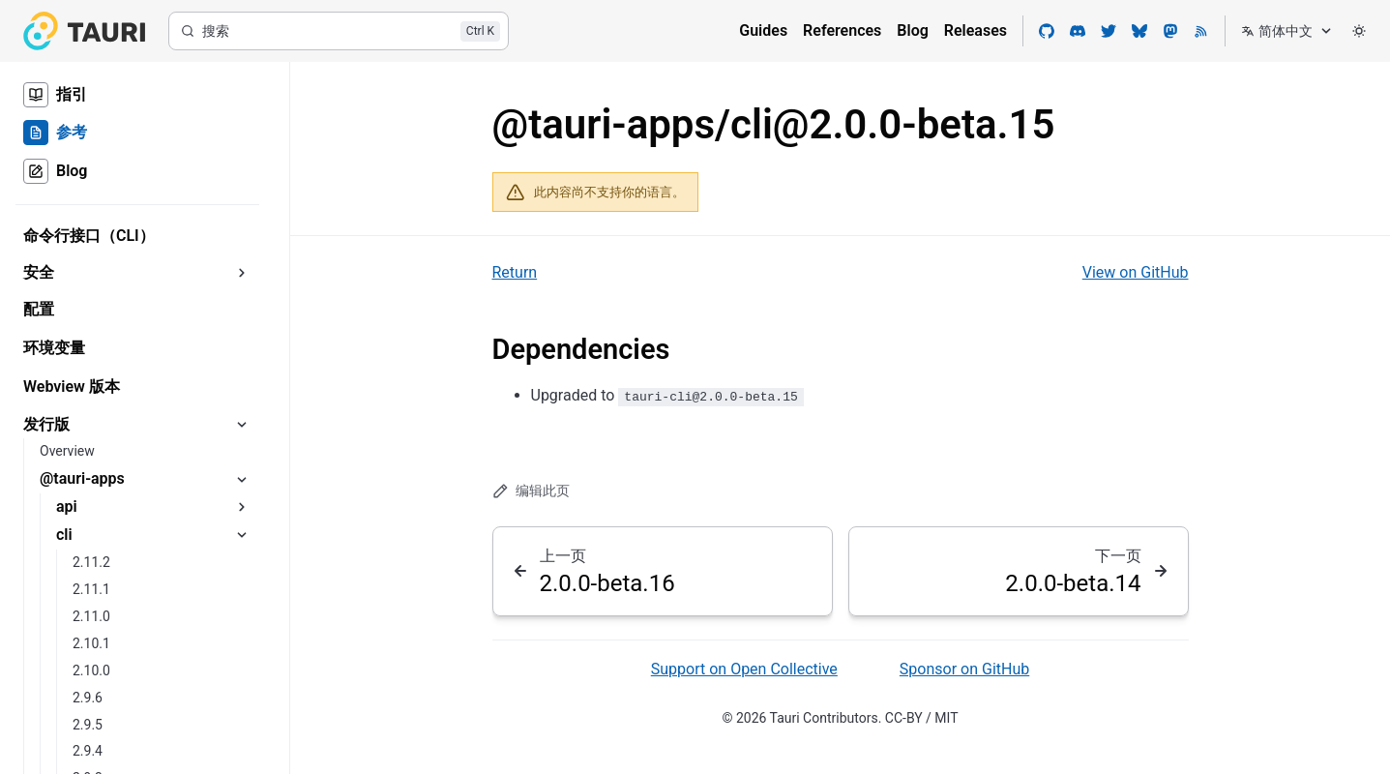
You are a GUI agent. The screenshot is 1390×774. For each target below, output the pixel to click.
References (842, 30)
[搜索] (338, 31)
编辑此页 (531, 491)
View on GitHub (1135, 272)
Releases (975, 30)
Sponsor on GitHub (964, 669)
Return (515, 272)
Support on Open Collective (744, 669)
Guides (763, 30)
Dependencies (581, 349)
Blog (912, 30)
